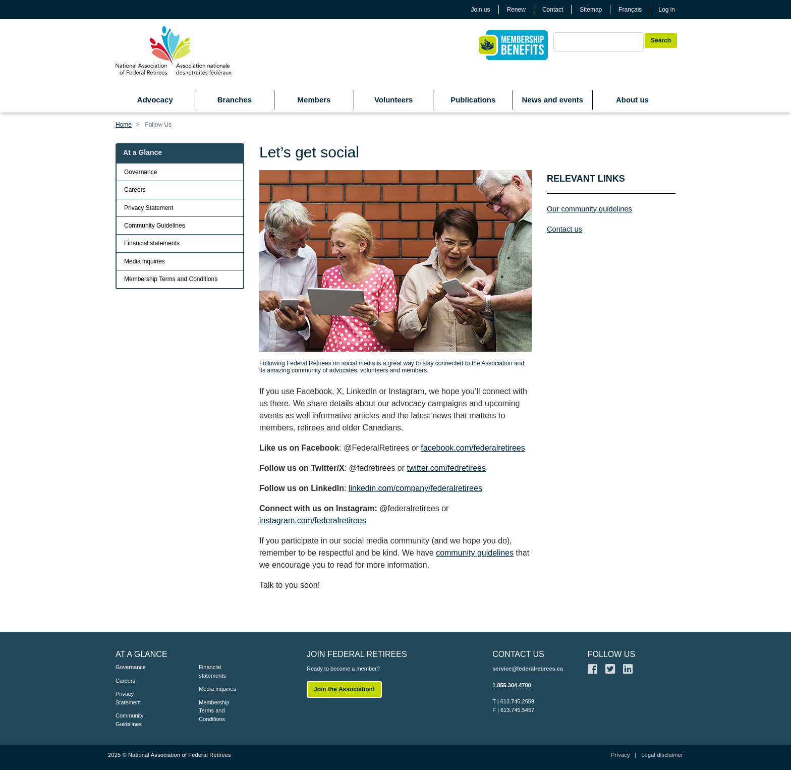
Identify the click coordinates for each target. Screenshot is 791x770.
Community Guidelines (154, 225)
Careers (135, 189)
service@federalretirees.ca (527, 669)
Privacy (620, 755)
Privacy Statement (148, 207)
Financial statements (152, 243)
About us (632, 99)
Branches (234, 99)
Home (124, 124)
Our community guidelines (589, 209)
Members (314, 99)
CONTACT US (518, 654)
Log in (666, 9)
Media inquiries (144, 261)
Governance (140, 172)
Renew (516, 9)
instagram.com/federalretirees (312, 520)
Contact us (564, 229)
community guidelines (475, 552)
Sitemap (591, 9)
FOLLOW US (611, 654)
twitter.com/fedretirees (446, 468)
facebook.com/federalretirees (473, 448)
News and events (552, 99)
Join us (480, 9)
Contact (552, 9)
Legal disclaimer (662, 755)
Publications (472, 99)
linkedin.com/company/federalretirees (415, 488)
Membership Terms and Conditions (170, 279)
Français (630, 9)
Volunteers (393, 99)
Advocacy (155, 99)
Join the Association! (344, 689)
